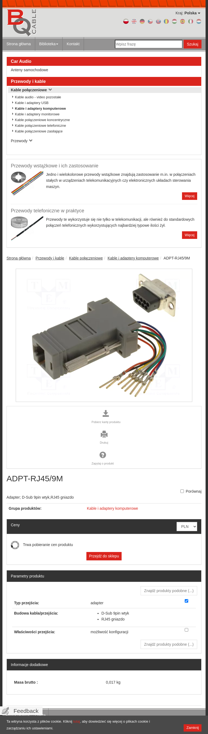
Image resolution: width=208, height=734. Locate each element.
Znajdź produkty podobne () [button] (169, 591)
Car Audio (21, 61)
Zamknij (192, 728)
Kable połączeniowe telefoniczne (40, 126)
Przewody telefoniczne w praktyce (47, 210)
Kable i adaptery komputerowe (40, 108)
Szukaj (192, 44)
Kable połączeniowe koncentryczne (42, 120)
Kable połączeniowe (31, 90)
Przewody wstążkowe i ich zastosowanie (54, 165)
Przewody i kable (28, 81)
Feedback (26, 711)
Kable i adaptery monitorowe (37, 114)
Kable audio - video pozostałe (38, 97)
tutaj (76, 721)
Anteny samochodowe (29, 70)
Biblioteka (48, 44)
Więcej (189, 196)
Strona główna (18, 44)
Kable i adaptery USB (31, 103)
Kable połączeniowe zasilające (39, 131)
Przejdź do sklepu (104, 556)
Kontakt (73, 44)
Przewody (22, 141)
